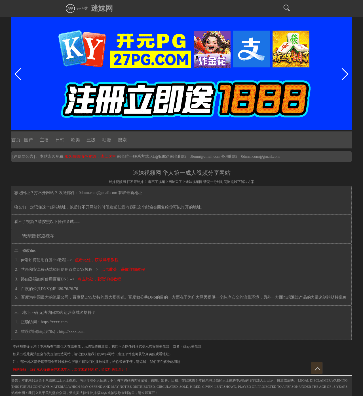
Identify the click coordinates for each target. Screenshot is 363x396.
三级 (91, 139)
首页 (15, 139)
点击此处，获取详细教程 (96, 260)
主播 (44, 139)
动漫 (106, 139)
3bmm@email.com (205, 156)
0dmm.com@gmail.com (260, 156)
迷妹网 (102, 8)
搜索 (122, 139)
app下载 (76, 8)
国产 (28, 139)
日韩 (59, 139)
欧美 (75, 139)
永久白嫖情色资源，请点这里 (90, 156)
